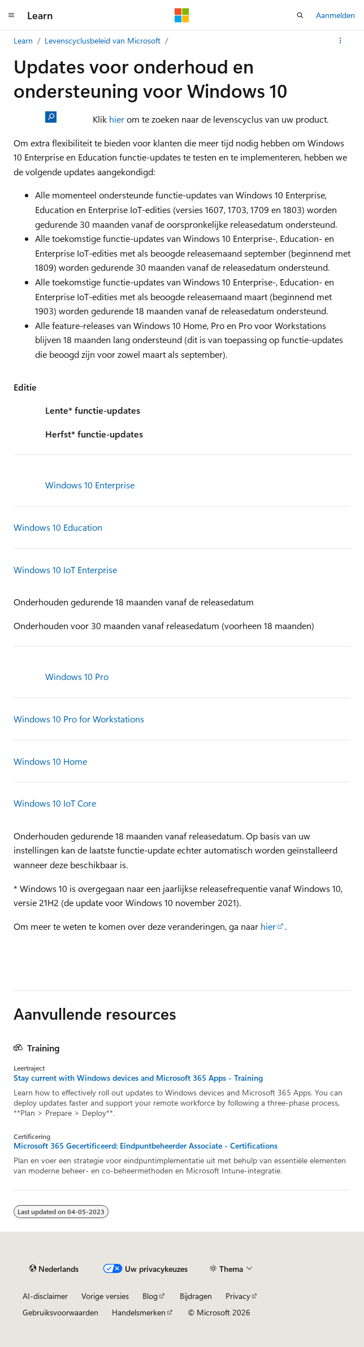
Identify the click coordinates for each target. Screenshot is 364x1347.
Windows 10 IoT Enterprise (65, 569)
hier (116, 119)
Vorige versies (105, 1295)
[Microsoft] (182, 15)
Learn (23, 40)
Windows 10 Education (58, 527)
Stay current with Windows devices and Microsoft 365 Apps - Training (138, 1078)
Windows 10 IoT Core (55, 803)
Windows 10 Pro (77, 676)
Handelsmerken (139, 1312)
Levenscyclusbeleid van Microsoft (103, 40)
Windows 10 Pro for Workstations (79, 719)
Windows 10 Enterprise (90, 485)
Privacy (238, 1295)
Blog (150, 1295)
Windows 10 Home (50, 761)
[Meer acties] (340, 41)
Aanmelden (335, 15)
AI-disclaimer (45, 1295)
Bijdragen (196, 1295)
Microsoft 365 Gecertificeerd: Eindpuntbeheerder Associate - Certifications (146, 1146)
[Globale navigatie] (11, 15)
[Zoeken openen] (300, 15)
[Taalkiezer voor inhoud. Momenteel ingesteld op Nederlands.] (54, 1268)
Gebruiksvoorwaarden (60, 1312)
